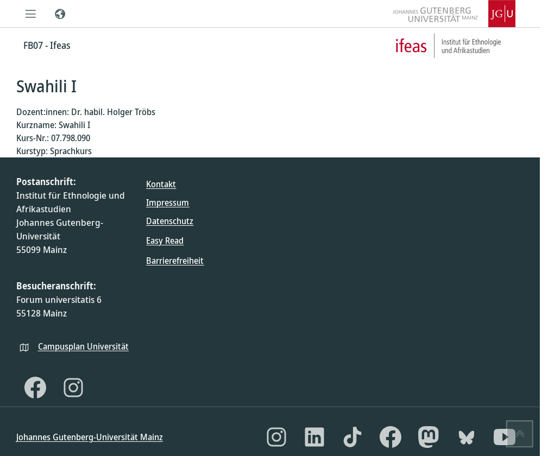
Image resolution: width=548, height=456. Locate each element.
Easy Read (165, 240)
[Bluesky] (466, 437)
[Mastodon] (428, 437)
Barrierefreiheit (175, 261)
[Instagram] (73, 387)
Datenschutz (169, 221)
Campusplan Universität (83, 346)
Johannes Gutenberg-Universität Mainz (89, 437)
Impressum (167, 202)
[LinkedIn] (314, 437)
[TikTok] (352, 437)
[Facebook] (35, 387)
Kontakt (161, 184)
